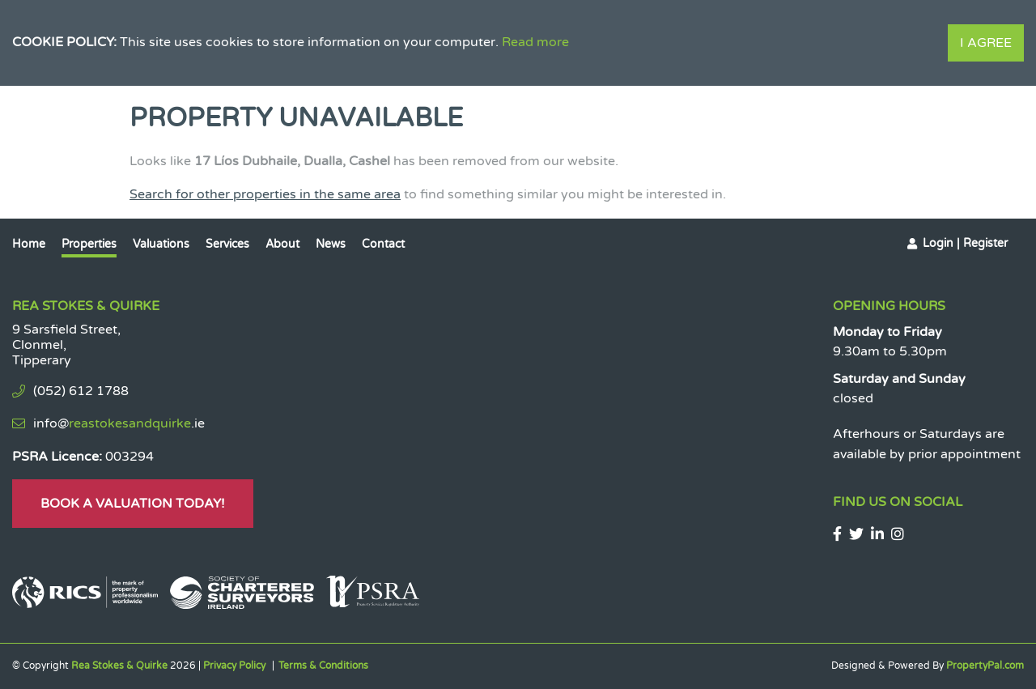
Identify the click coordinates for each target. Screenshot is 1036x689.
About (282, 244)
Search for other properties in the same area (265, 194)
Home (28, 244)
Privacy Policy (234, 665)
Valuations (161, 244)
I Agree (986, 43)
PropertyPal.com (985, 665)
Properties (89, 244)
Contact (383, 244)
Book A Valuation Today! (132, 503)
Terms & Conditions (323, 665)
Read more (535, 42)
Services (227, 244)
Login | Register (965, 243)
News (331, 244)
